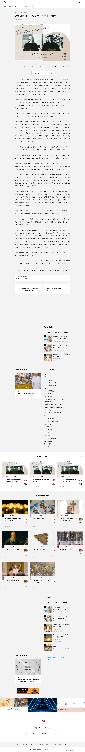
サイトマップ (47, 446)
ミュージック (48, 429)
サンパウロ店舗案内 (50, 438)
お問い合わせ (67, 744)
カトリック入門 (49, 418)
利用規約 (60, 744)
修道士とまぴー (49, 424)
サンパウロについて (19, 744)
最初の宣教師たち (50, 401)
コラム (46, 377)
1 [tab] (26, 387)
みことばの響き (49, 380)
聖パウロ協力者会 (49, 444)
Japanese (69, 751)
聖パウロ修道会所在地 (45, 744)
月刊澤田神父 (48, 427)
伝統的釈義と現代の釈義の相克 (53, 407)
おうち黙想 (48, 388)
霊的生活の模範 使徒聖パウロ (53, 404)
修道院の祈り (64, 350)
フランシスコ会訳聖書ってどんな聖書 (55, 421)
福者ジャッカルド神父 (22, 278)
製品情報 (47, 435)
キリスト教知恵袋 (50, 393)
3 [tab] (29, 387)
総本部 (54, 744)
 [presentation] (81, 456)
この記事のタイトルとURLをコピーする (42, 73)
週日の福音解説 (49, 391)
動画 (45, 415)
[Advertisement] (42, 308)
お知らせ (46, 374)
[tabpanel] (28, 385)
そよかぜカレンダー (57, 361)
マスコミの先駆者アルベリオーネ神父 (55, 399)
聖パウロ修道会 (24, 276)
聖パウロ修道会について (32, 744)
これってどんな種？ (50, 383)
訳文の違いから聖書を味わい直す (54, 412)
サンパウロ (47, 432)
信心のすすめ (48, 410)
